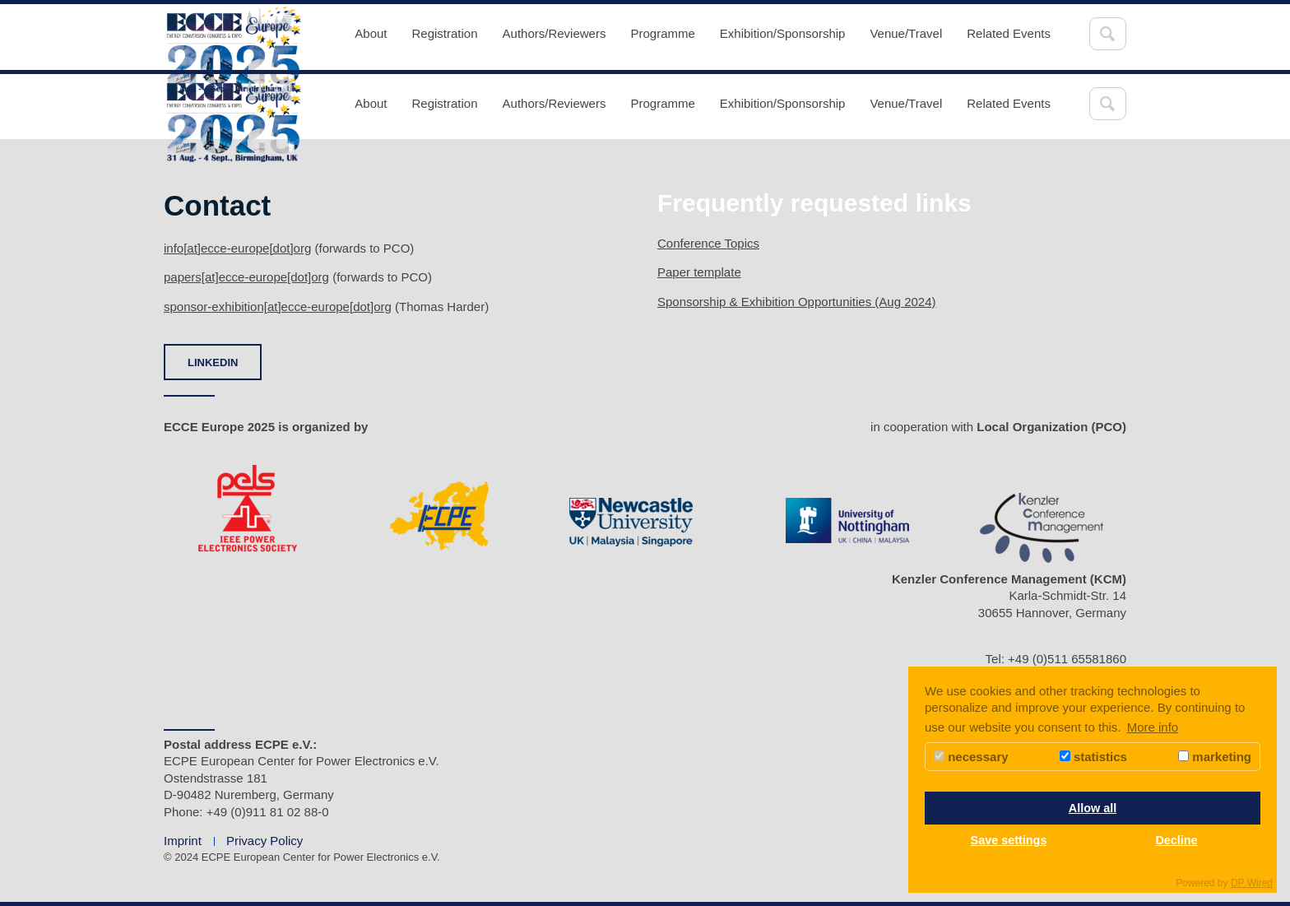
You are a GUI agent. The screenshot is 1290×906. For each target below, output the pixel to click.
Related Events (1009, 33)
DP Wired (1252, 883)
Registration (445, 33)
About (371, 33)
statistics (1093, 757)
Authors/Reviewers (554, 33)
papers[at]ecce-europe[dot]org (246, 277)
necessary (971, 757)
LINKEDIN (213, 362)
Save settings (1009, 840)
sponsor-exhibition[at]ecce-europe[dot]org (278, 307)
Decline (1176, 840)
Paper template (699, 272)
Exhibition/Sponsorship (783, 33)
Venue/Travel (906, 33)
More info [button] (1153, 727)
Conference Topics (708, 243)
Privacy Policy (264, 841)
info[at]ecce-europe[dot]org (237, 248)
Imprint (183, 841)
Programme (662, 33)
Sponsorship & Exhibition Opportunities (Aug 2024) (796, 302)
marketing (1214, 757)
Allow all (1092, 808)
